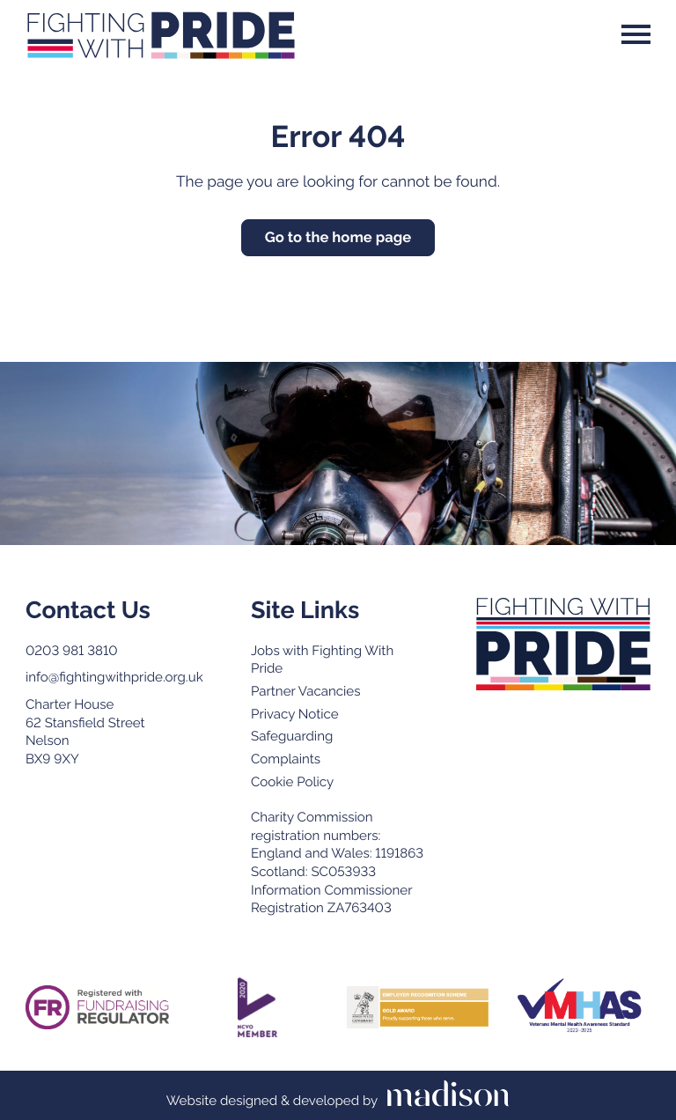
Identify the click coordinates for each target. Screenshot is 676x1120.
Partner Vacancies (305, 691)
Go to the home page (338, 237)
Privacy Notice (295, 714)
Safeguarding (292, 736)
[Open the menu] (635, 34)
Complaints (285, 759)
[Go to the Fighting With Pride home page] (161, 34)
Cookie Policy (292, 782)
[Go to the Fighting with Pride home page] (563, 644)
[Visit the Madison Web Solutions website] (338, 1095)
